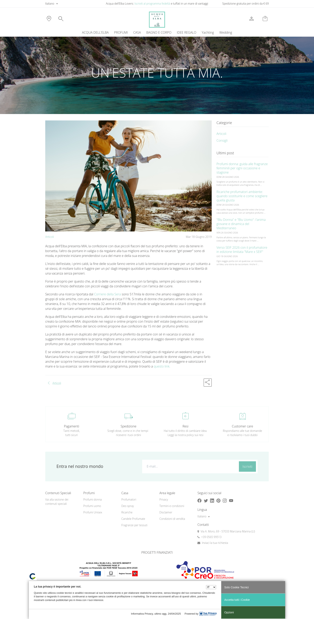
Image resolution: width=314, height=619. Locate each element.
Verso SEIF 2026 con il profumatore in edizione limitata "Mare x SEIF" (241, 249)
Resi (185, 426)
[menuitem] (208, 32)
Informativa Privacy (142, 613)
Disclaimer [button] (165, 512)
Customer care (242, 426)
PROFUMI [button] (121, 32)
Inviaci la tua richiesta (215, 543)
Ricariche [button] (127, 512)
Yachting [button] (208, 32)
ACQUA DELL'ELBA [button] (95, 32)
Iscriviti (247, 466)
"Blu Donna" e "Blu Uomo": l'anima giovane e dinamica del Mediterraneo (241, 223)
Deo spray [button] (127, 506)
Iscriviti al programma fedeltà (152, 3)
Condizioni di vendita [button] (172, 519)
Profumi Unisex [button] (92, 512)
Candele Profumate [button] (133, 519)
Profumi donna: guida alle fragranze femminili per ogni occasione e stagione (242, 168)
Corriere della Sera (107, 294)
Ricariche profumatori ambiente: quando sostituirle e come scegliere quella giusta (242, 196)
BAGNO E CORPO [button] (158, 32)
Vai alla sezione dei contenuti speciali (56, 502)
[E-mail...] (190, 466)
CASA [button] (137, 32)
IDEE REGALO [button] (186, 32)
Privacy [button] (163, 499)
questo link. (162, 366)
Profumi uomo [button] (92, 506)
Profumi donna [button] (92, 499)
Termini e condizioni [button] (171, 506)
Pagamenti (71, 426)
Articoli (49, 237)
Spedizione (128, 426)
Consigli (221, 140)
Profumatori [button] (128, 499)
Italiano (49, 3)
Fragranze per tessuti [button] (134, 525)
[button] (208, 383)
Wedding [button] (225, 32)
